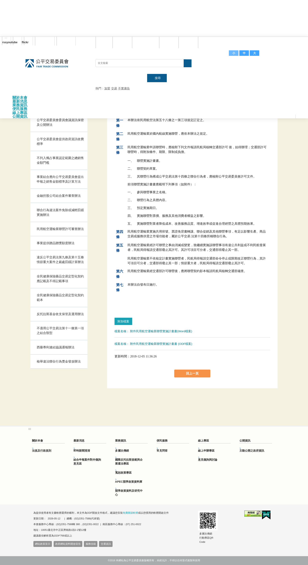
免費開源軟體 (130, 513)
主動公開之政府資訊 (251, 450)
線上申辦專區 (206, 450)
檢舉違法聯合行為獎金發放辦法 (59, 361)
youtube (15, 42)
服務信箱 (207, 42)
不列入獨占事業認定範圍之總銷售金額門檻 (60, 160)
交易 (114, 88)
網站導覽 (121, 42)
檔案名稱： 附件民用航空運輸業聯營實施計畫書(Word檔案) (153, 331)
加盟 (107, 88)
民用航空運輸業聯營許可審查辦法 (60, 229)
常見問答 (168, 42)
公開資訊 (19, 116)
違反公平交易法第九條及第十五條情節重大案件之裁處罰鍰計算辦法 (60, 260)
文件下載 (187, 42)
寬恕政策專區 (123, 472)
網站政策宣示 (42, 544)
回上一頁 (192, 373)
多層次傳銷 (122, 450)
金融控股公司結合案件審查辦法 (59, 195)
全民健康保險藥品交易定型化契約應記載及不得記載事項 (60, 279)
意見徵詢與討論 (207, 459)
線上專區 (19, 113)
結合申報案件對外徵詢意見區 (87, 461)
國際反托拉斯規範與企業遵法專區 (129, 461)
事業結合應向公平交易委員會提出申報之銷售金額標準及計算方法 (60, 179)
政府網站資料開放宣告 (68, 544)
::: (6, 38)
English (65, 41)
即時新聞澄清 (81, 450)
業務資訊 (19, 105)
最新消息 (19, 101)
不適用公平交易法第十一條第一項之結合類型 (60, 331)
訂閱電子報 (45, 41)
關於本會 (19, 98)
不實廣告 (124, 88)
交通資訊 (106, 544)
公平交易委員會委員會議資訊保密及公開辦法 (60, 122)
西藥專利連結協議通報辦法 (55, 347)
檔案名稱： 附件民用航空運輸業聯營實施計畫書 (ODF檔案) (153, 343)
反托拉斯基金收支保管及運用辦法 (60, 314)
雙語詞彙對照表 (145, 42)
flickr (26, 42)
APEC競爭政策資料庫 (128, 481)
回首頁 (103, 42)
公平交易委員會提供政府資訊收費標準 (60, 141)
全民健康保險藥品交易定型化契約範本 (60, 298)
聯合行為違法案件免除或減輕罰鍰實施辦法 (60, 212)
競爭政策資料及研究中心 (129, 492)
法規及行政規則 (41, 450)
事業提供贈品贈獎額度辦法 (55, 243)
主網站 (275, 65)
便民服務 (19, 109)
